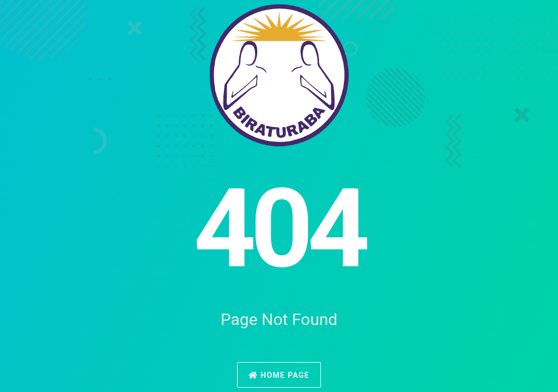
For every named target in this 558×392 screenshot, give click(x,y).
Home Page (279, 375)
